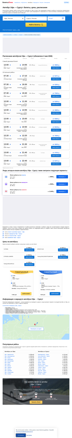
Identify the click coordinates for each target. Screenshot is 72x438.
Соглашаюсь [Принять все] (21, 435)
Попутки (41, 2)
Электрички (47, 2)
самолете (24, 189)
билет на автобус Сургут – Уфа (16, 231)
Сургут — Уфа (16, 29)
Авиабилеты (17, 2)
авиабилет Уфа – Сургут (14, 237)
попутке (24, 175)
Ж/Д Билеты (24, 2)
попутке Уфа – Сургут (15, 235)
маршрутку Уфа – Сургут (15, 233)
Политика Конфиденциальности (24, 431)
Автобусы (30, 2)
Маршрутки (36, 2)
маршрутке (24, 182)
